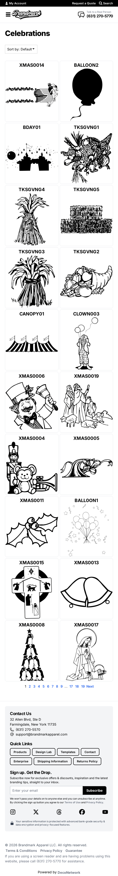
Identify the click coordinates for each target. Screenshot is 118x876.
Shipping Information (52, 761)
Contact (90, 752)
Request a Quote (84, 3)
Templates (68, 752)
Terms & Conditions (21, 851)
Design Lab (44, 752)
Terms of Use (72, 802)
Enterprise (21, 761)
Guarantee (74, 851)
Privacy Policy (94, 802)
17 (71, 686)
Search (106, 3)
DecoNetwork (69, 872)
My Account (15, 3)
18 (77, 686)
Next (90, 686)
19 (83, 686)
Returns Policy (87, 761)
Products (20, 752)
